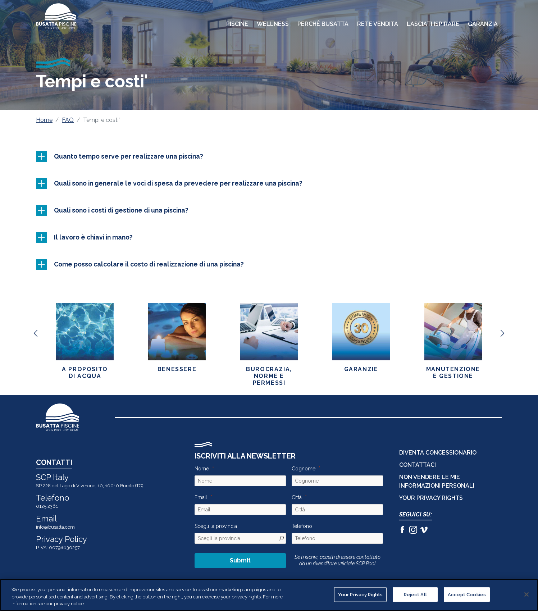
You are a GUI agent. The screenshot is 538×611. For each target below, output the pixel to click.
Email (201, 497)
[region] (269, 595)
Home (44, 120)
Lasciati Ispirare (433, 23)
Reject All (415, 594)
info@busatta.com (55, 527)
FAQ (68, 120)
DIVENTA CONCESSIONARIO (438, 452)
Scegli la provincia (216, 526)
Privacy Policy (61, 539)
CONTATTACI (417, 464)
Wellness (273, 23)
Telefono (302, 526)
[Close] (526, 594)
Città (297, 497)
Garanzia (483, 23)
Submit (240, 560)
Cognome (303, 468)
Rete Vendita (377, 23)
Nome (202, 468)
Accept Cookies (467, 594)
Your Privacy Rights (431, 497)
